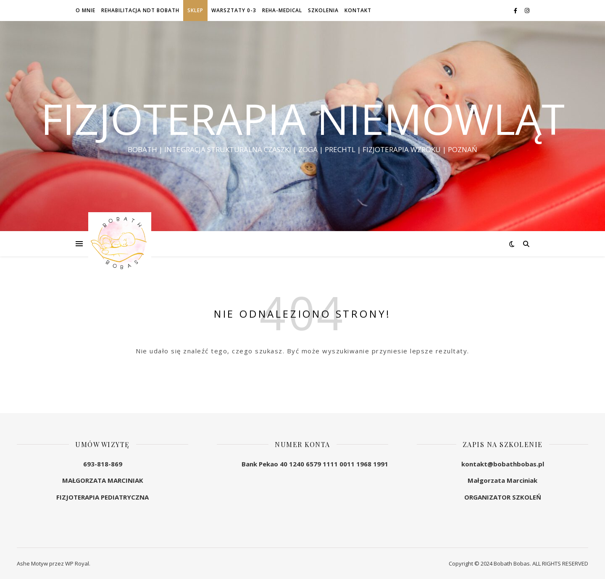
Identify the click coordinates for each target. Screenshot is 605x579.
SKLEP (195, 10)
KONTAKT (358, 10)
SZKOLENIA (323, 10)
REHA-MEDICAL (282, 10)
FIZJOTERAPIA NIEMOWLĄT (303, 118)
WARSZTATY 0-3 (233, 10)
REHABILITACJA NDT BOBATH (140, 10)
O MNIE (85, 10)
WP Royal (77, 563)
